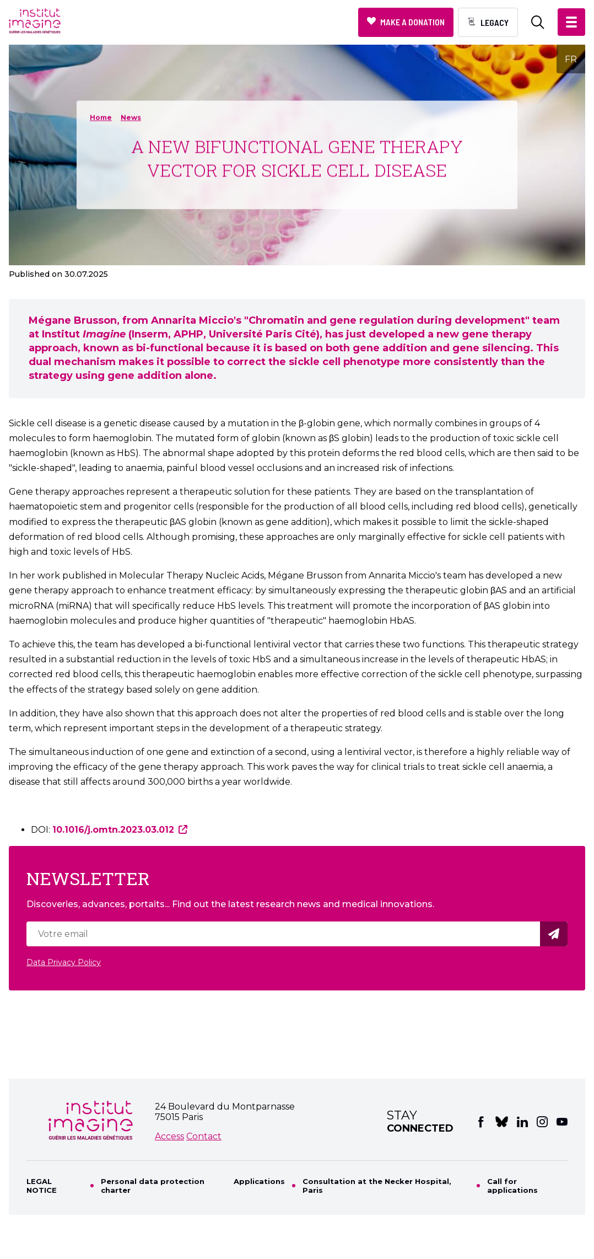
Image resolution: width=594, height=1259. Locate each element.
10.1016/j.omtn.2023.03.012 (113, 829)
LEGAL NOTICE (41, 1185)
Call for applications (512, 1185)
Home (101, 117)
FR (571, 59)
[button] (571, 22)
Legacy (494, 22)
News (131, 117)
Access (169, 1136)
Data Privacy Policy (63, 962)
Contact (204, 1136)
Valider (555, 934)
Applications (259, 1181)
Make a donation (412, 22)
